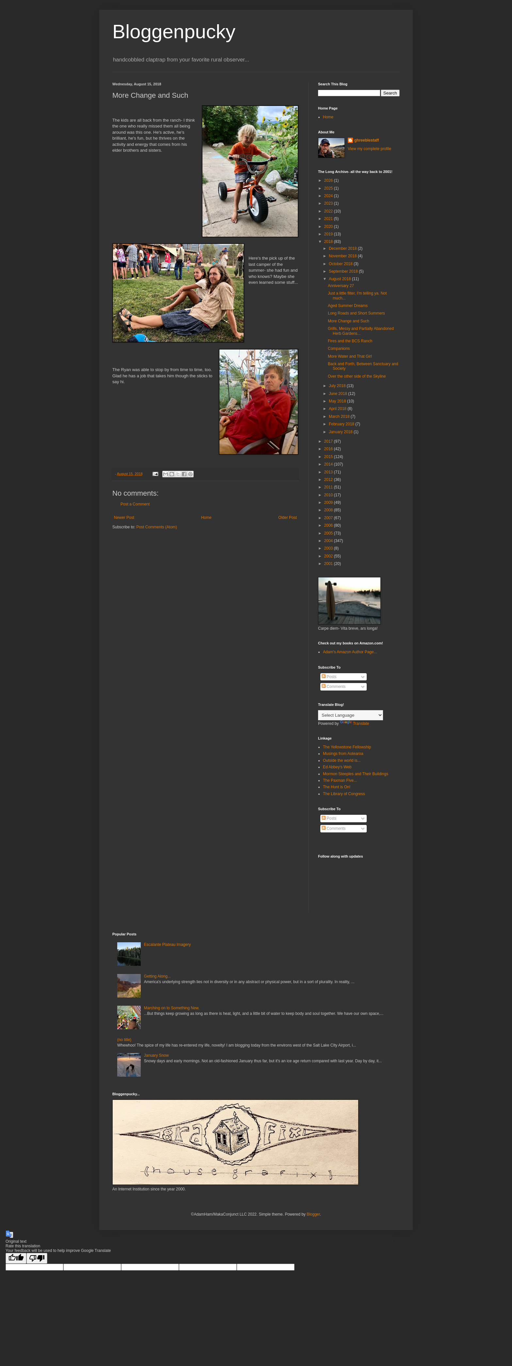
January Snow (156, 1055)
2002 (329, 556)
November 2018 (343, 256)
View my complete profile (369, 148)
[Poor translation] (36, 1258)
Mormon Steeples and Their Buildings (355, 774)
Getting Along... (157, 976)
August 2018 (340, 279)
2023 (329, 203)
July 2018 (338, 386)
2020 (329, 226)
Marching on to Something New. (172, 1008)
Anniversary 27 (341, 285)
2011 (329, 487)
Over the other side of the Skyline (357, 376)
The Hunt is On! (336, 787)
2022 (329, 211)
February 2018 (342, 424)
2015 (329, 456)
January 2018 (341, 432)
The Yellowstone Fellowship (347, 747)
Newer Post (124, 517)
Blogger (313, 1214)
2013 (329, 472)
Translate (354, 723)
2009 (329, 502)
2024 (329, 196)
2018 (329, 241)
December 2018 (343, 248)
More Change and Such (348, 321)
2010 (329, 495)
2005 (329, 533)
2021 (329, 218)
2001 (329, 563)
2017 (329, 441)
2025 (329, 188)
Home (206, 517)
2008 (329, 510)
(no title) (124, 1039)
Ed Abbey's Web (337, 767)
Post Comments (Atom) (156, 527)
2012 (329, 479)
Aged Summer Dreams (348, 305)
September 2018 (344, 271)
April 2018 (338, 408)
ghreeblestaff (366, 140)
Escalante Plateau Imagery (167, 944)
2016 (329, 449)
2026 (329, 180)
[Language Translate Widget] (350, 715)
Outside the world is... (341, 760)
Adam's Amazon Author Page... (350, 652)
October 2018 (341, 264)
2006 (329, 525)
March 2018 (340, 416)
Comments (333, 686)
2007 (329, 518)
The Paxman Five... (340, 780)
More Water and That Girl (350, 356)
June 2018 (338, 393)
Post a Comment (135, 504)
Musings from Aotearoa (343, 753)
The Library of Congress (344, 794)
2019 (329, 234)
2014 (329, 464)
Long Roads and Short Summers (356, 313)
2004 (329, 540)
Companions (339, 348)
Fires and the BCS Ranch (350, 341)
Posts (329, 676)
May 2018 (338, 401)
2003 (329, 548)
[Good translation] (16, 1258)
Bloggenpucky (173, 32)
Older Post (287, 517)
